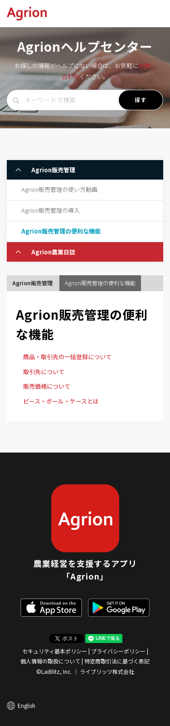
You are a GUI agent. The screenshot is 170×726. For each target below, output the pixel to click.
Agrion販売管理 (52, 170)
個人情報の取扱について (50, 661)
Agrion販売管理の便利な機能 (61, 231)
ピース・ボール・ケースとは (61, 401)
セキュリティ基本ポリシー (54, 651)
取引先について (43, 371)
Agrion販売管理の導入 (50, 210)
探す (141, 99)
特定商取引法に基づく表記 (117, 661)
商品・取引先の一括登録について (67, 356)
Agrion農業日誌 (52, 252)
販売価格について (46, 386)
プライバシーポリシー (118, 651)
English (26, 705)
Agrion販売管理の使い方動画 (59, 189)
